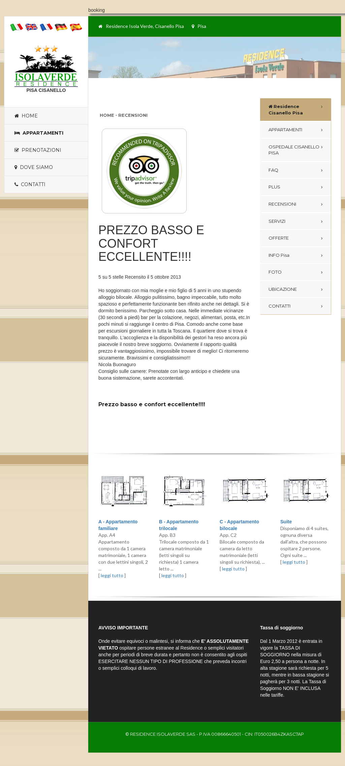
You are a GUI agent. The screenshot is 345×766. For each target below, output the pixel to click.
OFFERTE (279, 238)
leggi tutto (112, 575)
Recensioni (133, 115)
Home (26, 116)
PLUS (274, 186)
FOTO (275, 272)
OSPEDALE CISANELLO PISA (294, 150)
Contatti (29, 184)
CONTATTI (279, 306)
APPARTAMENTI (285, 129)
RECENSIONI (282, 204)
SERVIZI (277, 221)
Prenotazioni (37, 150)
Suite (286, 521)
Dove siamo (33, 167)
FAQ (273, 170)
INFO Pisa (279, 255)
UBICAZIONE (283, 289)
